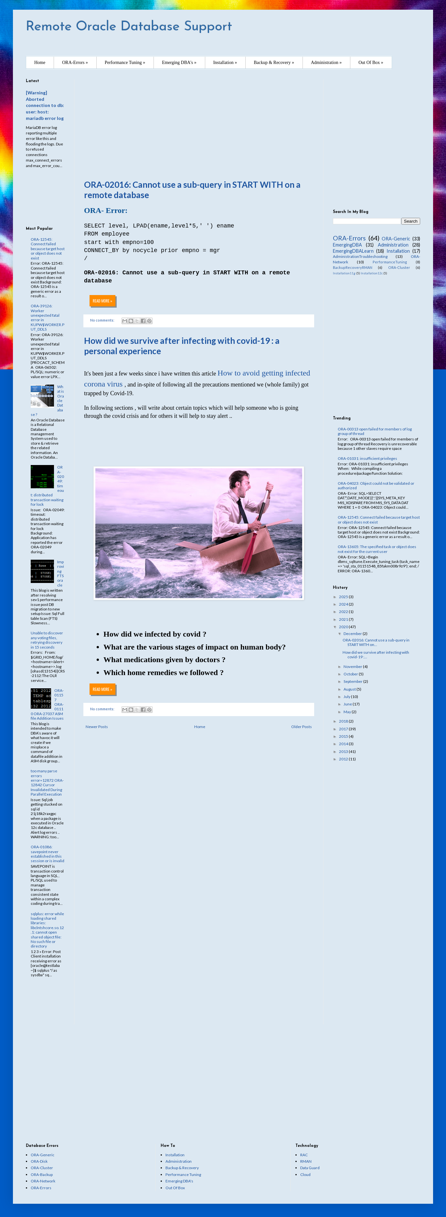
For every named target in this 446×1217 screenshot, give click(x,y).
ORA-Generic (396, 238)
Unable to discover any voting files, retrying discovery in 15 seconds (47, 639)
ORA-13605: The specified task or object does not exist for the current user (377, 549)
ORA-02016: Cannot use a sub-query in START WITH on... (376, 642)
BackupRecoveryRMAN (352, 267)
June (348, 704)
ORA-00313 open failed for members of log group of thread (375, 431)
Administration (393, 245)
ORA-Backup (42, 1174)
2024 (344, 604)
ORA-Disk (39, 1161)
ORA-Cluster (399, 267)
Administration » (326, 62)
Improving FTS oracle (60, 573)
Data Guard (310, 1167)
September (353, 681)
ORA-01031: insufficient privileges (367, 458)
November (353, 666)
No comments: (102, 709)
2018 (344, 721)
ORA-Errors (349, 238)
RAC (304, 1154)
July (347, 696)
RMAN (306, 1161)
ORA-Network (43, 1181)
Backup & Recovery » (274, 62)
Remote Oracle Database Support (129, 27)
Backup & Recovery (182, 1167)
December (353, 633)
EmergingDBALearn (353, 251)
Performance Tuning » (125, 62)
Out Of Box (175, 1187)
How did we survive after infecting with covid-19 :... (376, 654)
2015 (344, 736)
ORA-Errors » (75, 62)
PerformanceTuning (390, 262)
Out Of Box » (370, 62)
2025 (344, 596)
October (351, 674)
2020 (344, 626)
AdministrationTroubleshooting (360, 256)
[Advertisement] (198, 124)
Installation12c (372, 273)
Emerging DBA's (179, 1181)
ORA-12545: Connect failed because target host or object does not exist (48, 248)
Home (39, 62)
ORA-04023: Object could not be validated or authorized (376, 485)
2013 (344, 751)
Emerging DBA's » (179, 62)
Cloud (305, 1174)
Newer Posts (97, 726)
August (350, 689)
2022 (344, 611)
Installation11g (344, 273)
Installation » (225, 62)
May (348, 711)
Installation (398, 251)
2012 (344, 759)
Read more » (102, 689)
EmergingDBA (347, 245)
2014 (344, 743)
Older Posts (301, 726)
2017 (344, 728)
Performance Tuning (183, 1174)
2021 (344, 619)
